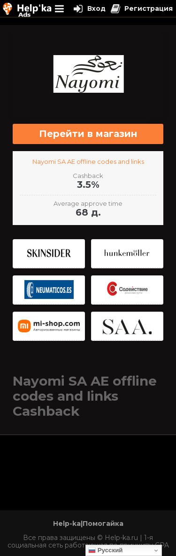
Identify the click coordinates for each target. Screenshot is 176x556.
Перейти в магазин (88, 133)
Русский (105, 550)
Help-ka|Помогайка (88, 523)
